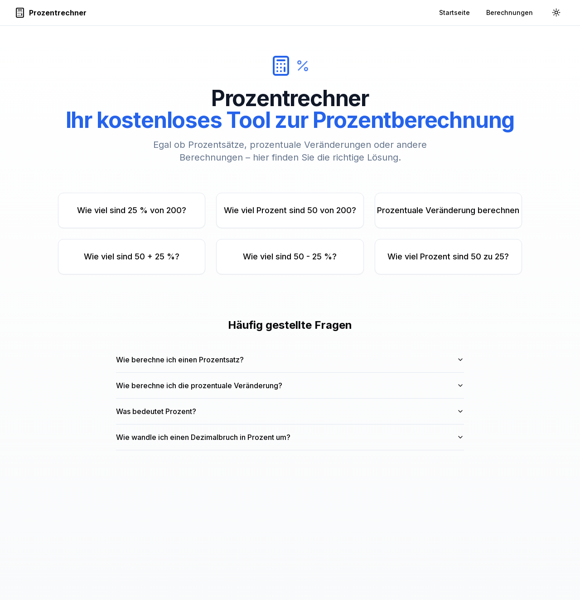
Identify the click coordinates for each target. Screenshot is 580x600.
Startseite (454, 12)
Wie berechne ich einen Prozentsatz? (290, 359)
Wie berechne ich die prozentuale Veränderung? (290, 385)
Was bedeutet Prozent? (290, 411)
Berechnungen (509, 12)
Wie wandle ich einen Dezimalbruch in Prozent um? (290, 437)
